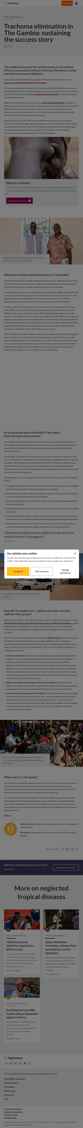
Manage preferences (65, 571)
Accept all (18, 571)
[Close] (75, 553)
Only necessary (42, 571)
